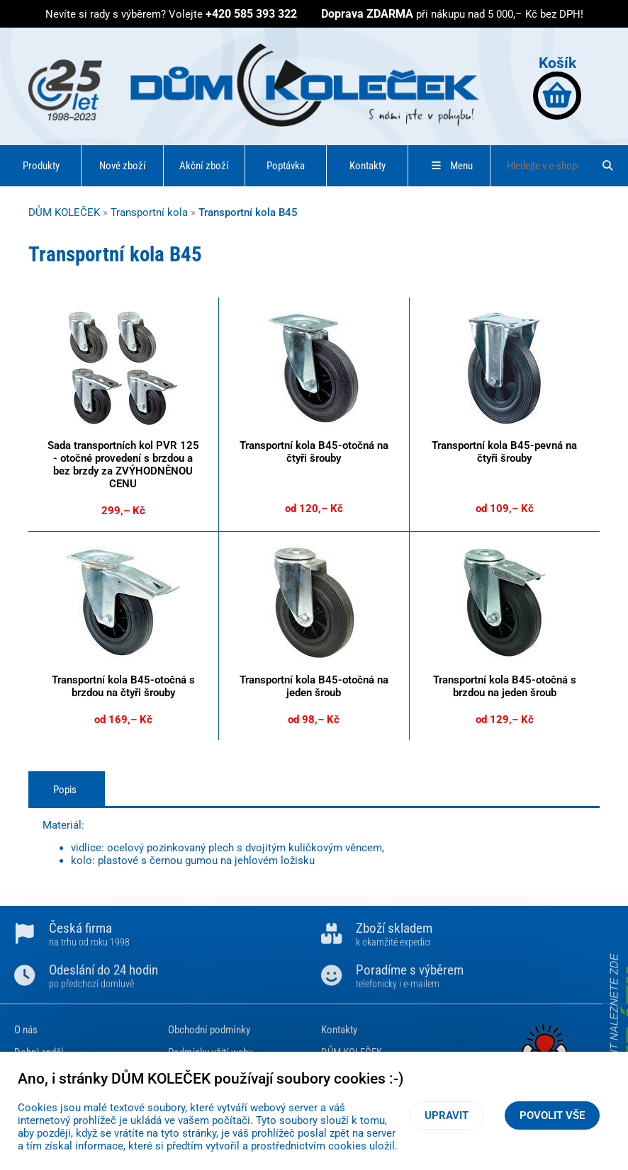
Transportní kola (149, 212)
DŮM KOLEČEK (64, 212)
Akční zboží (204, 165)
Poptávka (286, 165)
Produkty (41, 165)
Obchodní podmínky (209, 1029)
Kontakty (367, 165)
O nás (26, 1029)
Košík (557, 87)
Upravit (447, 1115)
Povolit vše (552, 1115)
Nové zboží (122, 165)
